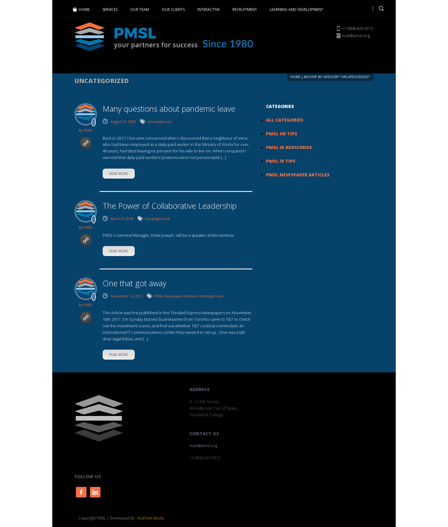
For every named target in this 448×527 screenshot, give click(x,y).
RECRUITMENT (244, 9)
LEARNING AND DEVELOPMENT (296, 9)
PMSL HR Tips (281, 134)
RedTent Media (151, 518)
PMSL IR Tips (281, 161)
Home (295, 77)
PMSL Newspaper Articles (175, 296)
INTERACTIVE (209, 9)
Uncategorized (159, 121)
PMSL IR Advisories (289, 147)
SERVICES (110, 9)
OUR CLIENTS (173, 9)
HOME (84, 9)
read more (118, 173)
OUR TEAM (139, 9)
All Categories (284, 120)
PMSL (88, 130)
